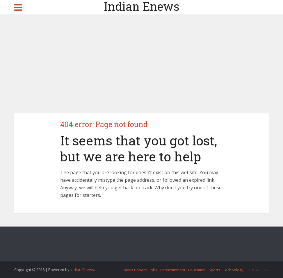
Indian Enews (141, 6)
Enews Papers (134, 269)
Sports (214, 269)
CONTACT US (257, 269)
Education (197, 269)
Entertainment (172, 269)
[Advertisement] (142, 64)
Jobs (153, 269)
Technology (233, 269)
